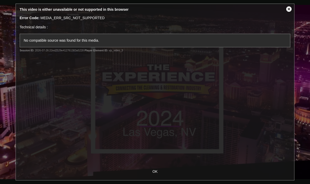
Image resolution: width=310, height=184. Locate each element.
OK (154, 171)
